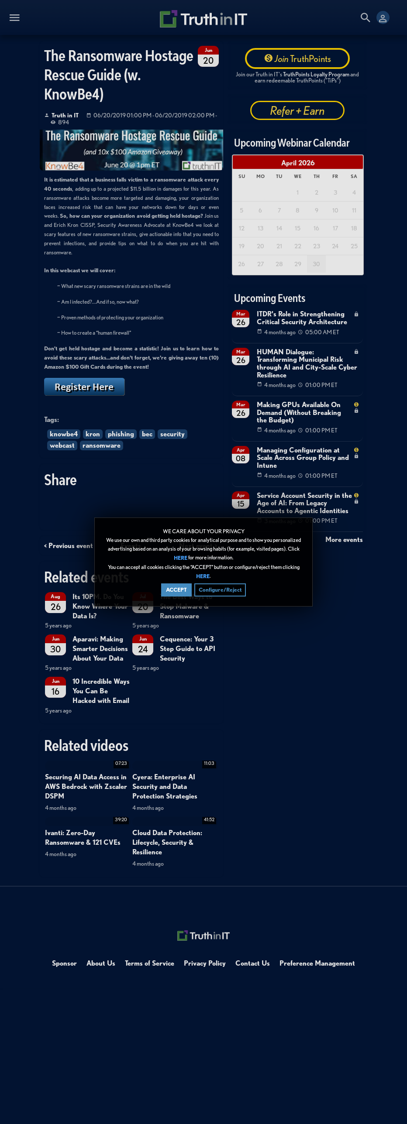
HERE (180, 558)
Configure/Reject (220, 589)
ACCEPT (176, 589)
